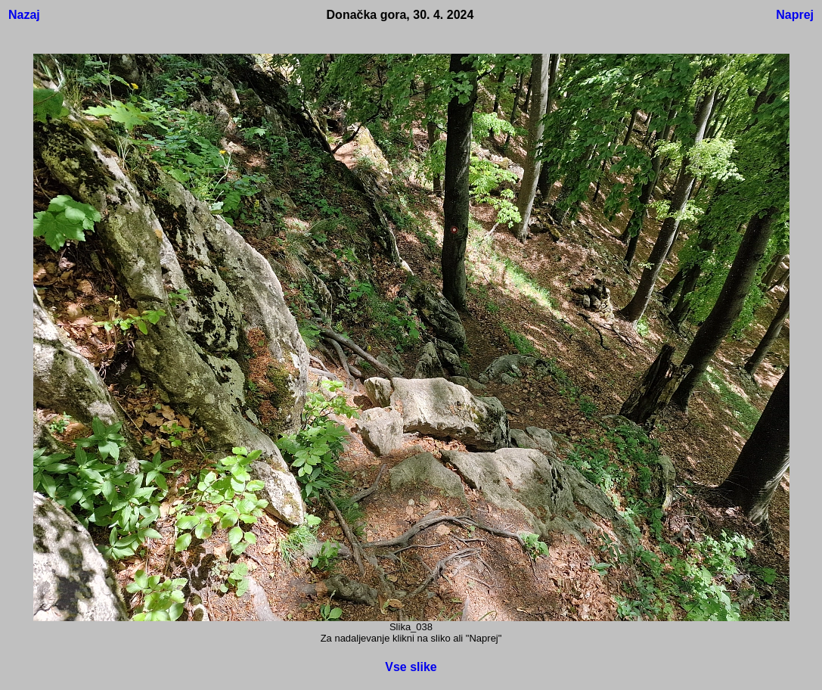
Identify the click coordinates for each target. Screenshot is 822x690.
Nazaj (24, 14)
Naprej (795, 14)
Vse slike (411, 666)
